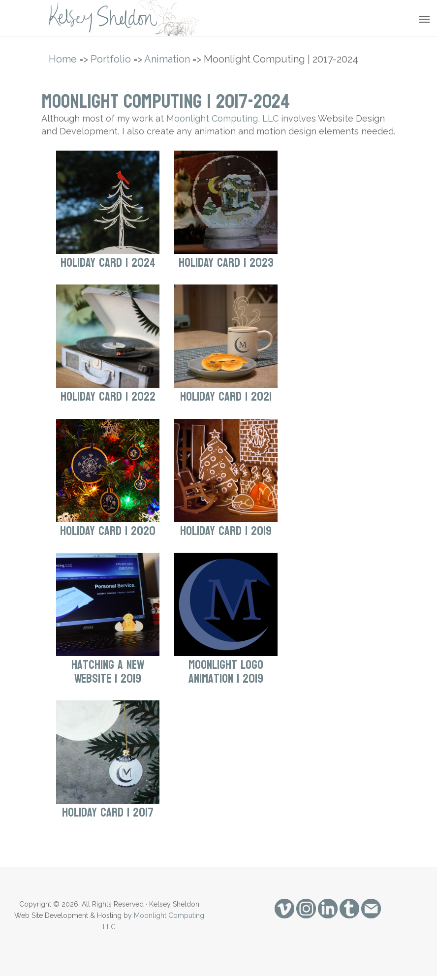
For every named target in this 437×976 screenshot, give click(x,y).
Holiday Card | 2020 (108, 531)
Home (63, 59)
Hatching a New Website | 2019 (108, 672)
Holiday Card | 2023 (226, 263)
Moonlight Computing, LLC (222, 118)
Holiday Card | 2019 (226, 531)
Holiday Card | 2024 (108, 263)
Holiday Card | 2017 (108, 812)
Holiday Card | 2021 (226, 396)
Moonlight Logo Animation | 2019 (225, 672)
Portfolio (111, 59)
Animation (167, 59)
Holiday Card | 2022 (108, 396)
